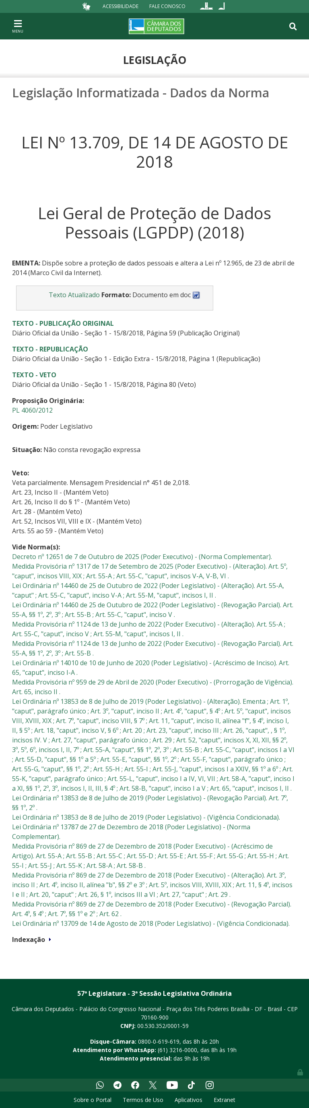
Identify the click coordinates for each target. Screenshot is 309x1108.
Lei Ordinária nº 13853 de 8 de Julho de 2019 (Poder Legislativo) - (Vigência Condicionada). (146, 817)
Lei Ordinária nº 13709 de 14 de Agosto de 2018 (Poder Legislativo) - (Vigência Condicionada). (151, 923)
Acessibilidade (120, 6)
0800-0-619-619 (158, 1041)
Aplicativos (188, 1100)
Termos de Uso (143, 1100)
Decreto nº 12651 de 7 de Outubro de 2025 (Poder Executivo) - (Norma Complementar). (142, 556)
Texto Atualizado (74, 294)
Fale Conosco (167, 6)
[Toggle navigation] (18, 26)
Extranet (224, 1100)
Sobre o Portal (92, 1100)
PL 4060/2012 (32, 410)
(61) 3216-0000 (177, 1050)
